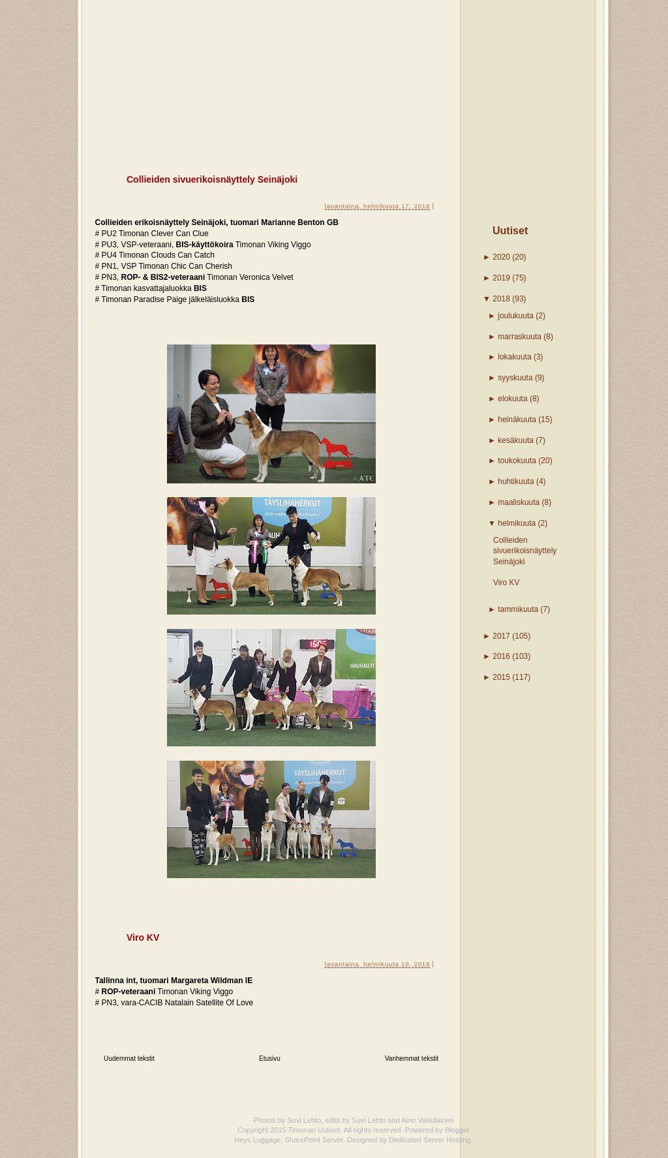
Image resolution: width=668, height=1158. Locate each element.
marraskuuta (519, 336)
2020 (501, 257)
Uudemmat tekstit (129, 1058)
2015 (501, 677)
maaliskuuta (518, 502)
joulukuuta (516, 315)
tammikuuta (518, 609)
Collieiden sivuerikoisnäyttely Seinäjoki (524, 551)
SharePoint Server (314, 1140)
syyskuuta (515, 377)
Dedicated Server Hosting (429, 1140)
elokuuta (512, 398)
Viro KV (506, 582)
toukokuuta (517, 460)
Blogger (457, 1130)
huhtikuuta (516, 481)
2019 (501, 277)
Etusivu (270, 1058)
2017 (501, 636)
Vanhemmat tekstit (411, 1058)
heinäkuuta (517, 419)
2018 (501, 298)
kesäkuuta (516, 440)
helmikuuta (517, 523)
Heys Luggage (257, 1140)
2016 (501, 656)
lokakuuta (514, 356)
